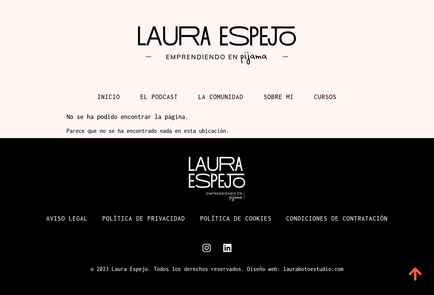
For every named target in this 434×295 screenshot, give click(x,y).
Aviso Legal (66, 218)
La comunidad (220, 96)
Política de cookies (236, 218)
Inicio (108, 96)
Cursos (325, 96)
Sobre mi (279, 96)
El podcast (159, 96)
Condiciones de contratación (337, 218)
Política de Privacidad (143, 218)
